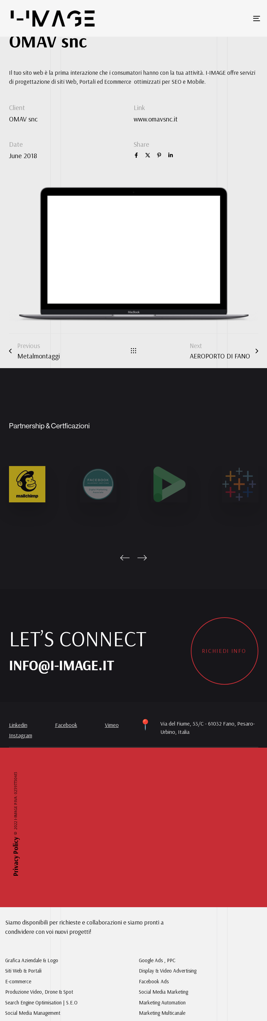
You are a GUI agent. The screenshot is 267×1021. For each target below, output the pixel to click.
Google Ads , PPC (157, 960)
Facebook (66, 724)
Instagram (20, 735)
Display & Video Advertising (167, 970)
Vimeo (112, 724)
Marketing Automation (162, 1002)
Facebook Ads (154, 981)
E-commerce (18, 981)
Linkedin (18, 724)
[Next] (142, 558)
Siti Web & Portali (23, 970)
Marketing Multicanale (162, 1013)
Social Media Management (32, 1013)
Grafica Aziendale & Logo (31, 960)
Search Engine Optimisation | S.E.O (41, 1002)
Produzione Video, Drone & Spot (39, 991)
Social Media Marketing (163, 991)
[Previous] (125, 558)
